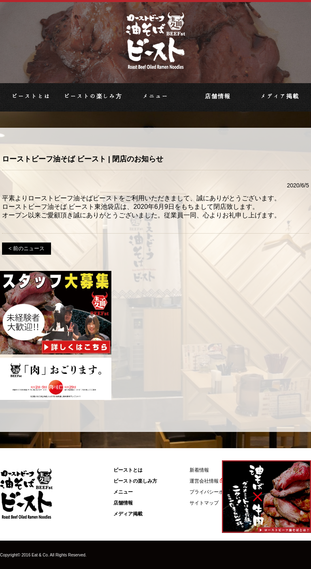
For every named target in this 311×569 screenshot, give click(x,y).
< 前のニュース (27, 248)
